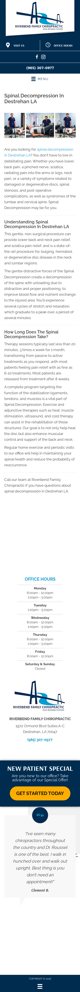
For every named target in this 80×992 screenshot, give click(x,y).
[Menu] (39, 986)
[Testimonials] (40, 856)
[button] (40, 793)
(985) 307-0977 (40, 68)
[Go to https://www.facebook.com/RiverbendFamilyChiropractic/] (37, 58)
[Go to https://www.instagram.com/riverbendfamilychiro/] (43, 58)
